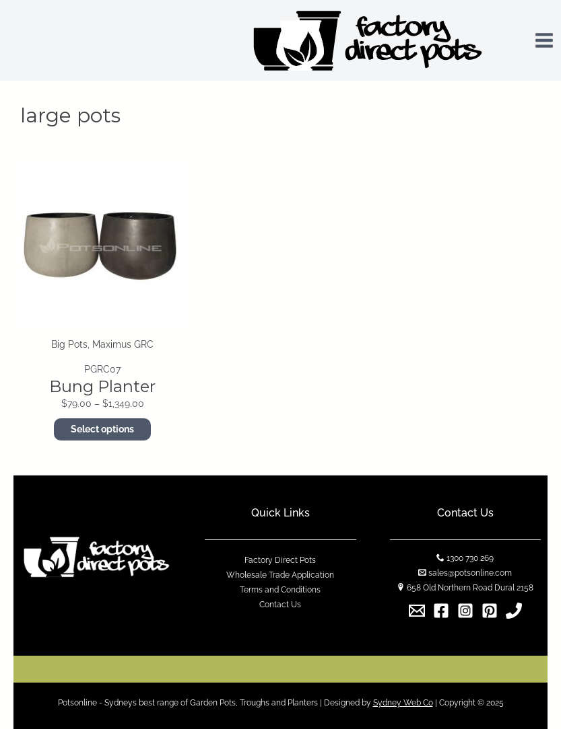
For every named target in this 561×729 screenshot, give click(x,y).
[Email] (417, 611)
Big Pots (69, 344)
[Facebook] (441, 611)
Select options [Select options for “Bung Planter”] (102, 429)
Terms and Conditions (280, 589)
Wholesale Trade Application (280, 575)
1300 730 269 (470, 558)
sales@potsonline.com (470, 573)
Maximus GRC (123, 344)
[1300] (514, 611)
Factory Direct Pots (280, 560)
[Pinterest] (490, 611)
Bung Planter (102, 386)
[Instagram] (465, 611)
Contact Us (280, 604)
